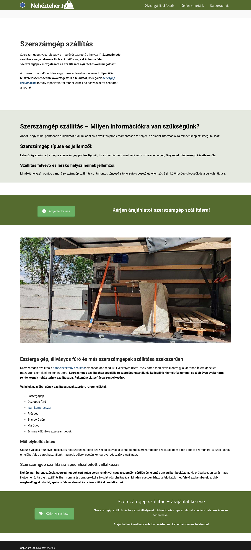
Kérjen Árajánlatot (54, 513)
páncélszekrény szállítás (69, 368)
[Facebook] (22, 4)
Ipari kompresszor (39, 407)
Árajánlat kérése (56, 211)
